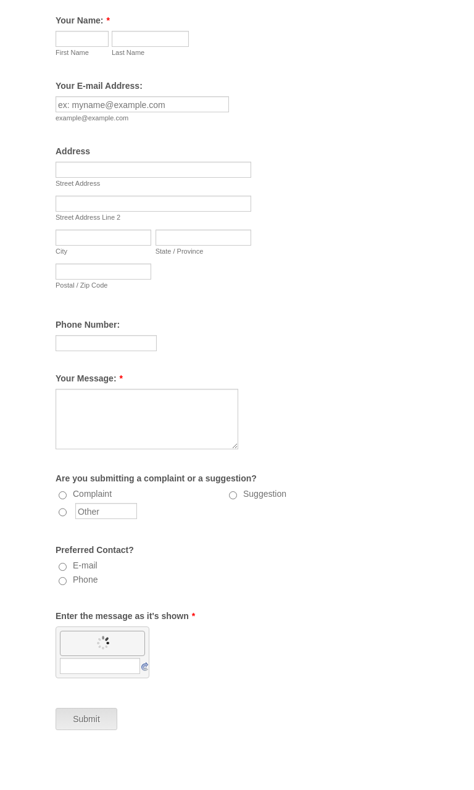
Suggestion (264, 494)
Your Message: (89, 378)
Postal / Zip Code (81, 285)
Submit (86, 719)
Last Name (128, 52)
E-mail (85, 565)
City (61, 251)
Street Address (78, 183)
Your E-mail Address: (99, 86)
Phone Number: (88, 325)
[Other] (63, 512)
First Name (72, 52)
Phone (85, 579)
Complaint (92, 494)
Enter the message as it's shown (125, 616)
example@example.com (92, 118)
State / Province (180, 251)
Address (73, 151)
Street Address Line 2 (88, 217)
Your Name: (83, 20)
